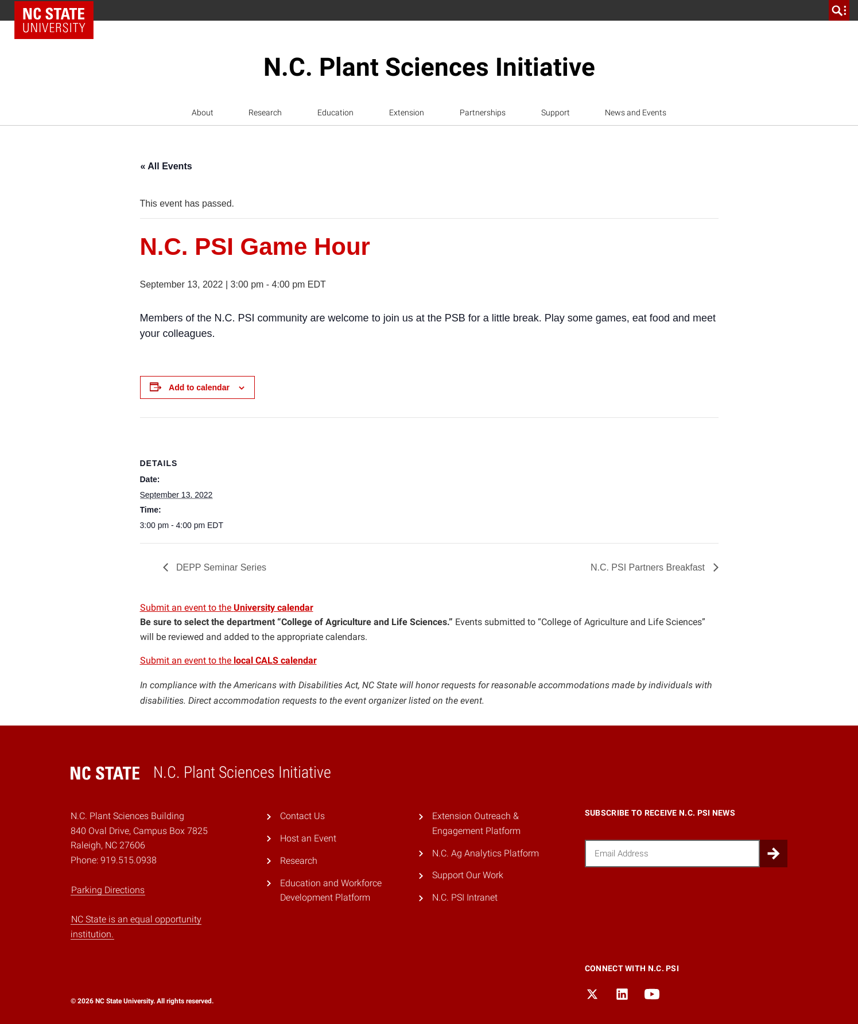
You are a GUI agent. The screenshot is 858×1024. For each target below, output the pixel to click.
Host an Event (308, 838)
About (202, 112)
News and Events (635, 112)
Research (265, 112)
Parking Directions (108, 890)
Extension (406, 112)
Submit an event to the (226, 607)
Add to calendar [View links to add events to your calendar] (199, 387)
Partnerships (483, 112)
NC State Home (54, 20)
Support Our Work (467, 875)
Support (555, 112)
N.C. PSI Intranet (465, 897)
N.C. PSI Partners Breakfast (649, 567)
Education (335, 112)
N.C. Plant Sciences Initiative (429, 67)
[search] (839, 10)
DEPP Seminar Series (220, 567)
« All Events (166, 166)
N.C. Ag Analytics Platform (485, 853)
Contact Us (302, 815)
